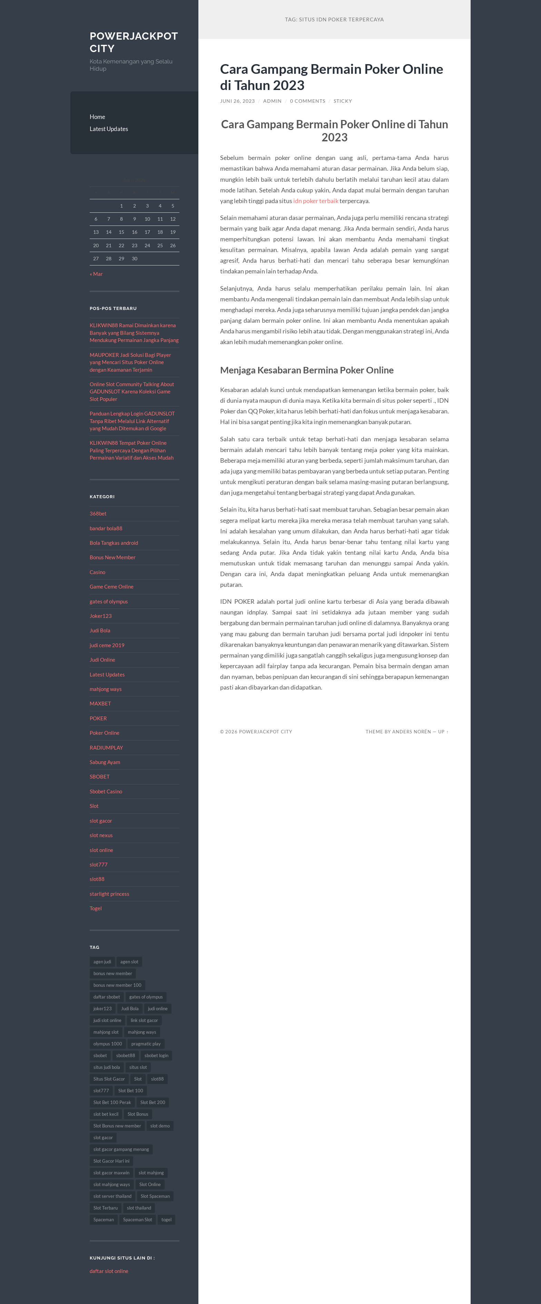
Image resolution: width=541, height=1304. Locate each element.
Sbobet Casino (106, 791)
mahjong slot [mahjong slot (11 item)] (106, 1032)
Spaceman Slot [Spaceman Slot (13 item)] (137, 1219)
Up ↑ (443, 731)
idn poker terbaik (315, 200)
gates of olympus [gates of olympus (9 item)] (146, 997)
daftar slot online (109, 1271)
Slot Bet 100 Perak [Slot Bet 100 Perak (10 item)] (112, 1102)
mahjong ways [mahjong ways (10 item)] (142, 1032)
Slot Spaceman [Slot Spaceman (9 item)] (155, 1196)
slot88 (97, 879)
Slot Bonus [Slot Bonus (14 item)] (138, 1114)
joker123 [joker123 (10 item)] (103, 1008)
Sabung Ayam (105, 762)
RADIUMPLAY (106, 747)
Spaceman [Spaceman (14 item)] (104, 1219)
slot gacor (101, 820)
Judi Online (102, 659)
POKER (98, 718)
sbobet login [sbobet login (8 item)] (156, 1055)
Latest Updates (109, 128)
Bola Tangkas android (114, 543)
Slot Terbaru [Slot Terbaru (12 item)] (106, 1208)
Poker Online (104, 733)
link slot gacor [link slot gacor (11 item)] (144, 1020)
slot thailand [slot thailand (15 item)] (139, 1208)
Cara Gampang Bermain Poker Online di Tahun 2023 (331, 76)
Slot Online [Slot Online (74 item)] (150, 1184)
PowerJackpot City (265, 731)
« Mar (96, 274)
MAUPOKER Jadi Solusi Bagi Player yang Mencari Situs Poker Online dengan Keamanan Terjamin (130, 362)
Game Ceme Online (112, 586)
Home (97, 116)
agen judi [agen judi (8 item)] (102, 961)
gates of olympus (109, 601)
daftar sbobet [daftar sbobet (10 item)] (107, 997)
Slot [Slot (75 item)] (138, 1079)
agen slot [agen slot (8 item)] (129, 961)
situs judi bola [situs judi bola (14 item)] (107, 1067)
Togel (96, 908)
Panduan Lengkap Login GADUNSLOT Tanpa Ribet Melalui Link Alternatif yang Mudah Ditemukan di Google (132, 420)
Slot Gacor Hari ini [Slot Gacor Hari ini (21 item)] (111, 1161)
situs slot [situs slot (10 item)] (138, 1067)
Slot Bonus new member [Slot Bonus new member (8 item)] (117, 1126)
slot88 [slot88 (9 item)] (157, 1079)
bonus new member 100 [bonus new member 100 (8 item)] (117, 985)
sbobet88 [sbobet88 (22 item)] (125, 1055)
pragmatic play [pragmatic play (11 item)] (146, 1043)
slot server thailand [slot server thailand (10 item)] (112, 1196)
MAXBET (100, 703)
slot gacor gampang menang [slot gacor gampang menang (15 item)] (121, 1149)
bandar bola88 (106, 528)
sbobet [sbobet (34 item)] (100, 1055)
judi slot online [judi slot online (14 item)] (107, 1020)
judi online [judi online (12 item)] (158, 1008)
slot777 (99, 864)
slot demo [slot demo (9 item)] (160, 1126)
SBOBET (100, 776)
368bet (98, 513)
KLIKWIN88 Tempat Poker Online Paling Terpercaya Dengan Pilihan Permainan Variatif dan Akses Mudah (132, 450)
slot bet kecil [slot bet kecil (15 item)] (106, 1114)
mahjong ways (106, 689)
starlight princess (109, 894)
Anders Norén (411, 731)
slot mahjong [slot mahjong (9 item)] (151, 1172)
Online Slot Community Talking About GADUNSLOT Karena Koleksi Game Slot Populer (132, 391)
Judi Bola (100, 630)
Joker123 (101, 616)
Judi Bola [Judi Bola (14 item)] (130, 1008)
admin (272, 101)
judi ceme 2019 (107, 645)
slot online (101, 850)
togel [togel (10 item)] (166, 1219)
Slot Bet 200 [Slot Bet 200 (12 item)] (152, 1102)
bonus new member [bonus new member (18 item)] (113, 973)
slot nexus (101, 835)
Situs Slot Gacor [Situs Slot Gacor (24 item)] (109, 1079)
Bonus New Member (113, 557)
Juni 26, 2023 (237, 101)
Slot (94, 806)
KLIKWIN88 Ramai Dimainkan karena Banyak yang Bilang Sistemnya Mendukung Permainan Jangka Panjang (134, 332)
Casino (97, 572)
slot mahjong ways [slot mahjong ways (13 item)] (112, 1184)
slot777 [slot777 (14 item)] (101, 1090)
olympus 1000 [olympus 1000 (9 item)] (108, 1043)
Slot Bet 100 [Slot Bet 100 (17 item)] (130, 1090)
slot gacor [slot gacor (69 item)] (103, 1137)
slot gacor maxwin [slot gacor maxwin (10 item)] (111, 1172)
